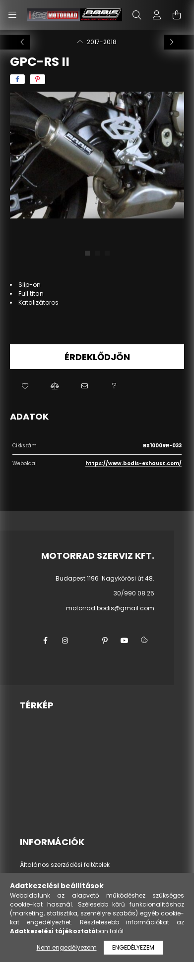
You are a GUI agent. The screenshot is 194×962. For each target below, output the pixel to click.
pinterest (105, 640)
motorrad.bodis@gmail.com (110, 608)
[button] (25, 386)
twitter (85, 640)
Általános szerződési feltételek (65, 864)
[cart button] (177, 15)
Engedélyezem (133, 947)
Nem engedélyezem (67, 947)
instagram (65, 640)
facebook (45, 640)
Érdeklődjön (97, 357)
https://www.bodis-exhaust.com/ (133, 463)
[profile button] (157, 15)
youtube (124, 640)
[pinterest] (37, 79)
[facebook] (17, 79)
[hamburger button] (12, 15)
